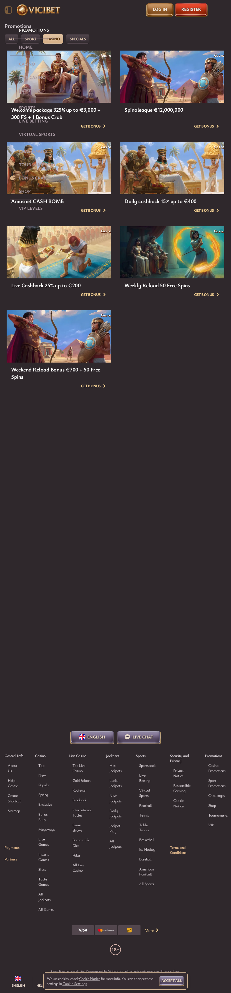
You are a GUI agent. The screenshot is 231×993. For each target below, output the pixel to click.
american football (146, 872)
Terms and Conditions (178, 850)
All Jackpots (115, 843)
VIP (211, 824)
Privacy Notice (178, 773)
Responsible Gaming (181, 788)
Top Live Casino (78, 768)
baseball (145, 859)
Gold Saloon (81, 780)
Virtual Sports (144, 792)
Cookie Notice (178, 803)
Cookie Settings (74, 983)
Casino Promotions (216, 768)
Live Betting (144, 777)
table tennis (144, 827)
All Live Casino (78, 867)
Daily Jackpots (115, 813)
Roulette (78, 790)
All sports (146, 883)
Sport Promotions (216, 783)
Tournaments (218, 815)
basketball (146, 839)
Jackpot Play (114, 828)
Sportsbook (147, 765)
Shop (212, 805)
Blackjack (79, 799)
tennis (144, 815)
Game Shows (77, 827)
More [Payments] (151, 930)
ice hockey (147, 849)
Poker (76, 855)
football (145, 805)
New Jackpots (115, 798)
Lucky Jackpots (115, 783)
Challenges (216, 795)
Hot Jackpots (115, 768)
